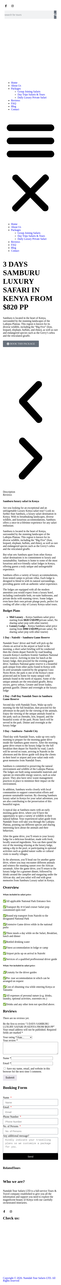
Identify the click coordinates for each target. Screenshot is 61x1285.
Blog (13, 106)
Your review (10, 1040)
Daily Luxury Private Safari (32, 97)
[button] (30, 167)
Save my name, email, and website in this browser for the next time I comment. (26, 1070)
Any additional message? (16, 1135)
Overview (11, 887)
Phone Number (11, 1116)
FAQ (13, 103)
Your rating (10, 1037)
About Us (16, 85)
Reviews (15, 100)
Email (7, 1063)
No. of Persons (11, 1126)
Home (14, 82)
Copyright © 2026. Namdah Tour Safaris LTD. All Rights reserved (29, 1279)
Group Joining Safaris (29, 91)
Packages (16, 88)
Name (7, 1058)
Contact (15, 109)
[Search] (55, 15)
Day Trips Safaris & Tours (31, 94)
